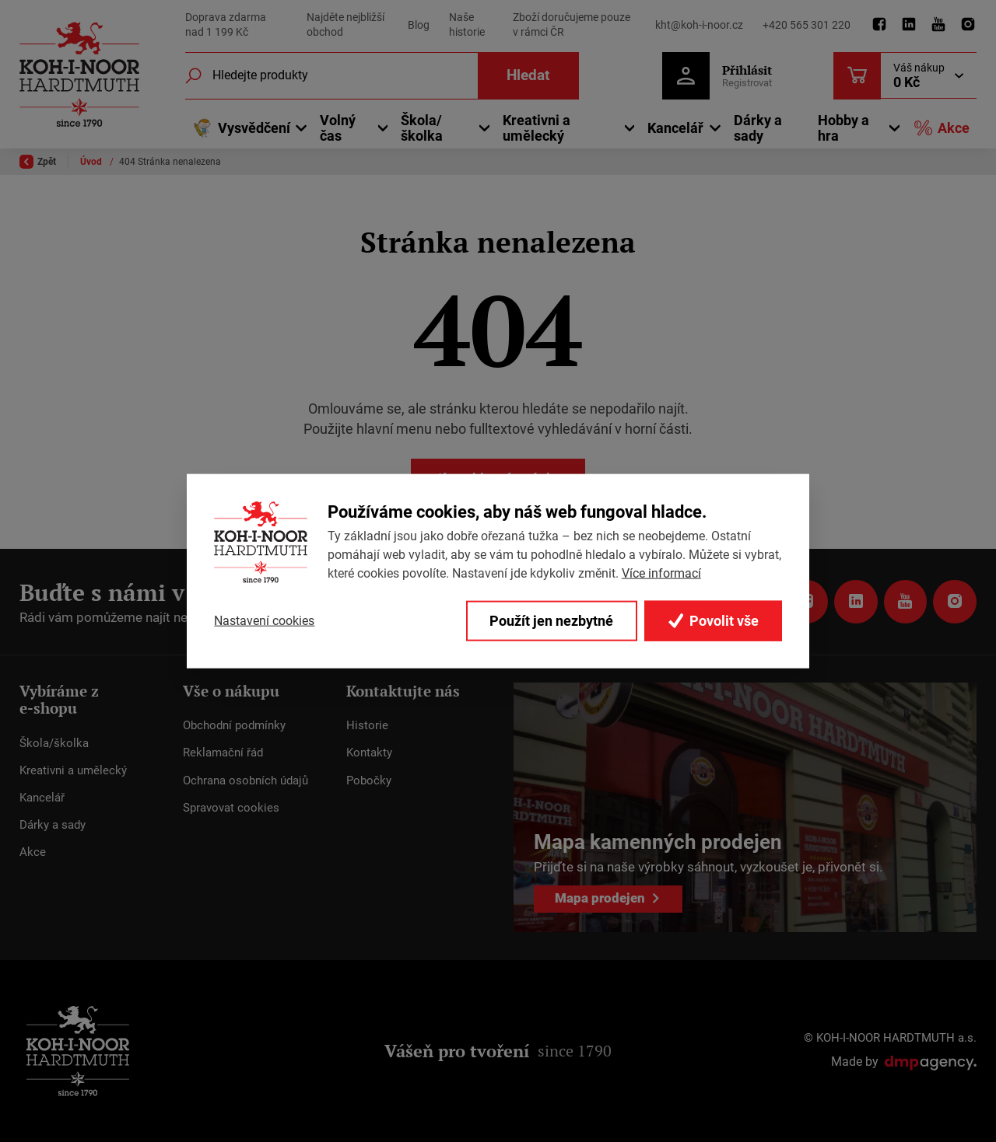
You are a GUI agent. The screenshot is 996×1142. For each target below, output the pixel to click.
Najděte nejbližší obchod (345, 25)
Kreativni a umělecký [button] (536, 128)
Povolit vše (713, 620)
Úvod (92, 161)
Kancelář (42, 798)
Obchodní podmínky (234, 725)
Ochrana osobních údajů (245, 780)
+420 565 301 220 (806, 25)
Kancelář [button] (675, 128)
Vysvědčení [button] (241, 127)
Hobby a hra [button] (843, 128)
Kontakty (369, 753)
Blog (419, 25)
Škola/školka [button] (422, 128)
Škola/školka (54, 742)
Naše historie (467, 25)
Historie (367, 725)
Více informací (661, 572)
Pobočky (368, 780)
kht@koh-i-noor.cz (699, 25)
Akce (941, 127)
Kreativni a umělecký (73, 770)
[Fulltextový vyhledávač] (381, 76)
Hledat (527, 75)
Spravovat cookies (231, 808)
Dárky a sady (758, 128)
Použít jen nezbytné (550, 620)
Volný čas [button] (338, 128)
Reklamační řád (223, 753)
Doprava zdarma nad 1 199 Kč (225, 25)
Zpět (37, 162)
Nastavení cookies (264, 620)
